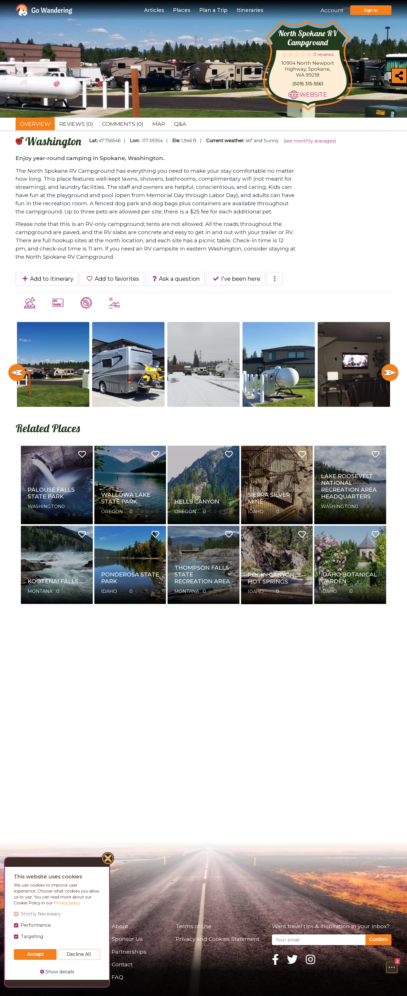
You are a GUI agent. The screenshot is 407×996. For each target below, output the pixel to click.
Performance (36, 925)
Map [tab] (158, 123)
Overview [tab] (35, 123)
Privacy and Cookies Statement (217, 938)
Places (181, 10)
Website (313, 94)
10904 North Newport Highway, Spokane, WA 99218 (308, 69)
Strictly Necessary (41, 914)
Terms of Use (193, 926)
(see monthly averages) (309, 141)
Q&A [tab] (180, 123)
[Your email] (319, 939)
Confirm (378, 939)
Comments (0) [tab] (122, 123)
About (120, 926)
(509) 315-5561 (307, 84)
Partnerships (129, 951)
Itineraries (250, 10)
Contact (122, 964)
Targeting (32, 936)
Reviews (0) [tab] (76, 123)
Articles (154, 10)
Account (332, 10)
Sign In (371, 10)
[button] (392, 967)
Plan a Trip (213, 10)
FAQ (117, 977)
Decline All (79, 954)
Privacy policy (67, 903)
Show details (57, 972)
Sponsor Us (127, 938)
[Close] (108, 859)
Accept (35, 954)
